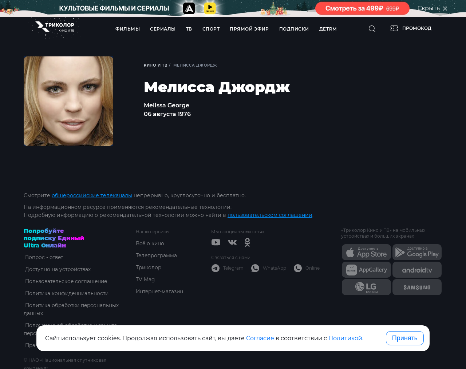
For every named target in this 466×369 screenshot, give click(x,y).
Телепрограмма (157, 255)
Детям (328, 29)
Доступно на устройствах (57, 269)
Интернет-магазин (161, 291)
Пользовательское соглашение (66, 281)
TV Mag (145, 279)
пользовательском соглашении (270, 215)
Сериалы (163, 29)
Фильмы (127, 29)
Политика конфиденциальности (67, 293)
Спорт (211, 29)
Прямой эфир (249, 29)
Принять (405, 338)
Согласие (260, 338)
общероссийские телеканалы (92, 195)
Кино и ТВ (156, 65)
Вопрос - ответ (43, 257)
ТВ (189, 29)
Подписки (294, 29)
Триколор (149, 267)
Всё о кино (150, 243)
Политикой (345, 338)
